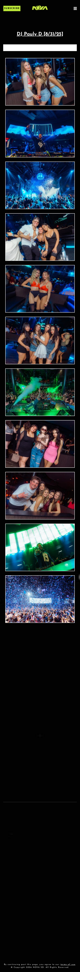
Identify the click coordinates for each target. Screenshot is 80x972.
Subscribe (12, 8)
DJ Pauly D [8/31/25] (40, 34)
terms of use (68, 964)
